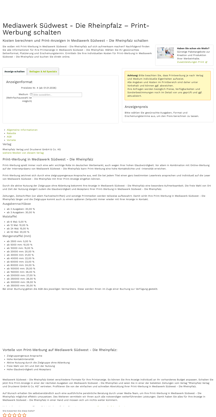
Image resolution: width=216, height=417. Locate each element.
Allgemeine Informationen (22, 129)
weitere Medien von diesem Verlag (23, 152)
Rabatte (11, 133)
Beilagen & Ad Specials (43, 71)
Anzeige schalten (14, 71)
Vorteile (11, 140)
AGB (9, 136)
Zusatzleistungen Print (191, 62)
